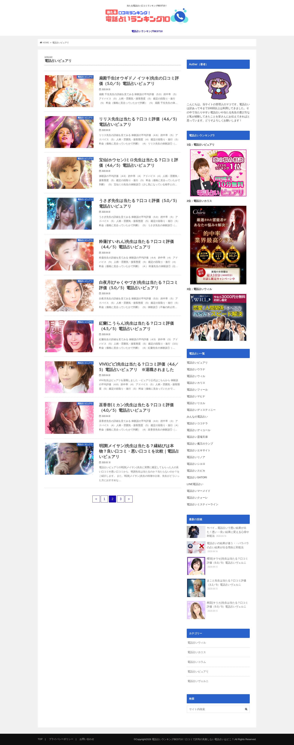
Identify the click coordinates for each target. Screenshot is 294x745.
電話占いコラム (197, 661)
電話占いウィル (197, 642)
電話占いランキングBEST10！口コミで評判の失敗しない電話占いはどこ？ (193, 739)
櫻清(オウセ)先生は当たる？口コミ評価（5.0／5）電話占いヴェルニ (217, 566)
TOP (40, 739)
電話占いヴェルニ (198, 681)
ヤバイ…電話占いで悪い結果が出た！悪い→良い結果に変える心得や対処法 (218, 532)
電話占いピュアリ (198, 671)
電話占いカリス (197, 652)
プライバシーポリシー (61, 739)
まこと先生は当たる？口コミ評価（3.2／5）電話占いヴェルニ (216, 588)
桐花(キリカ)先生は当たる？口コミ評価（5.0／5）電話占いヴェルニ (217, 610)
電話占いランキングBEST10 (147, 31)
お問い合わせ (87, 739)
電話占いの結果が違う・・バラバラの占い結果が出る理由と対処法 (218, 547)
